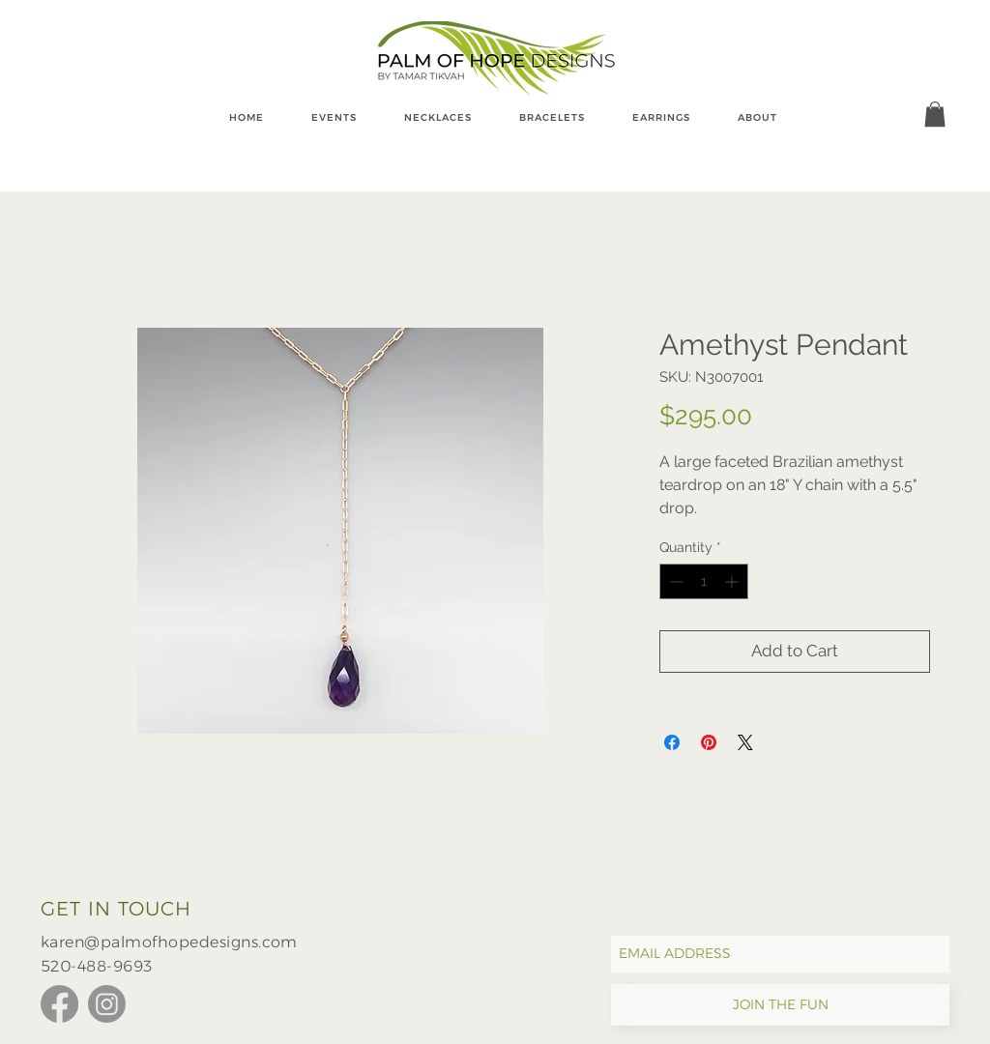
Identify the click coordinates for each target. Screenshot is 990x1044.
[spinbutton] (703, 581)
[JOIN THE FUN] (780, 1005)
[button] (935, 114)
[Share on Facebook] (672, 742)
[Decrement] (674, 581)
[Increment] (733, 581)
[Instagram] (107, 1004)
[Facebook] (59, 1004)
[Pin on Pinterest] (708, 742)
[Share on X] (745, 742)
